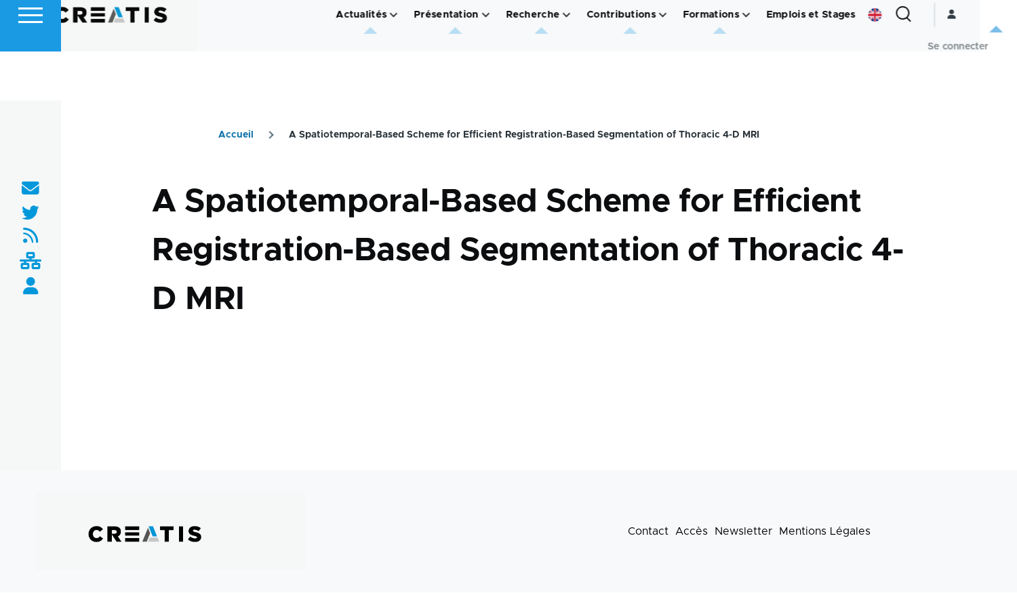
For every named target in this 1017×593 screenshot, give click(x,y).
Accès (691, 532)
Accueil (236, 135)
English (912, 63)
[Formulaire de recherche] (940, 63)
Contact (648, 532)
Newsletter (743, 532)
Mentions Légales (825, 532)
